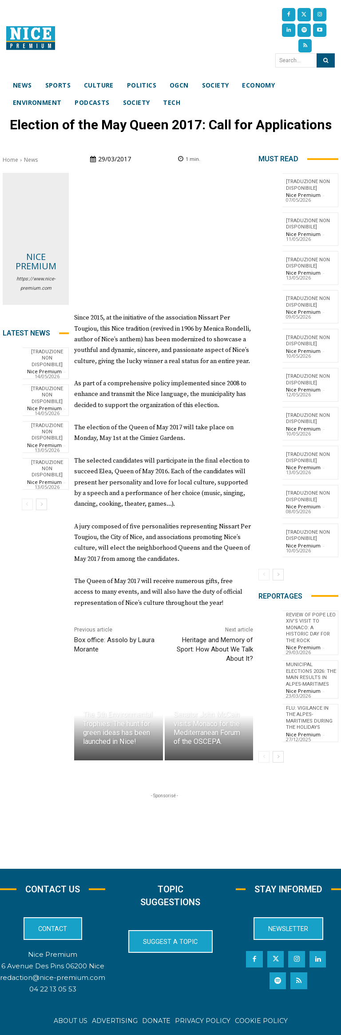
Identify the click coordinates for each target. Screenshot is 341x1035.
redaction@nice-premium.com (52, 978)
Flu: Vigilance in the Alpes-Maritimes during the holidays (309, 710)
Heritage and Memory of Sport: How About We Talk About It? (215, 649)
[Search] (326, 60)
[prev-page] (27, 504)
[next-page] (41, 504)
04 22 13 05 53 (52, 989)
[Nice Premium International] (30, 38)
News (31, 160)
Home (10, 160)
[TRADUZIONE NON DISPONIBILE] (47, 358)
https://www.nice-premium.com (36, 283)
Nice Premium (36, 261)
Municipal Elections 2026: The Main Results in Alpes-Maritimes (311, 667)
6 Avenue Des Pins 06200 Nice (52, 966)
